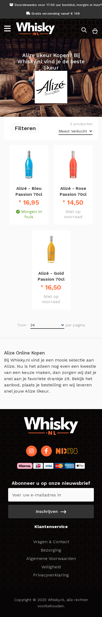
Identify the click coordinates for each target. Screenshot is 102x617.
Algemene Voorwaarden (51, 558)
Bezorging (51, 550)
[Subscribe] (51, 511)
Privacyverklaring (51, 575)
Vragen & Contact (51, 541)
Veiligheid (51, 566)
